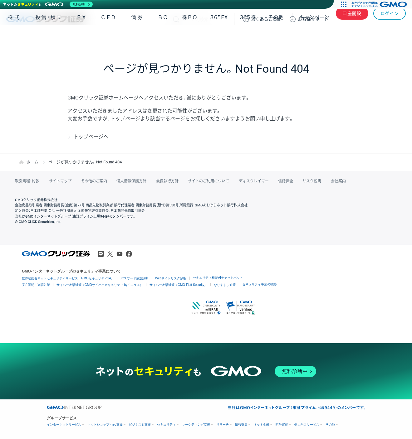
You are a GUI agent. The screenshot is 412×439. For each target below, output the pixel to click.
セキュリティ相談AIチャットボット (218, 277)
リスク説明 (311, 181)
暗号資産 (282, 424)
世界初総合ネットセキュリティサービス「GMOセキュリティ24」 (68, 278)
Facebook (129, 254)
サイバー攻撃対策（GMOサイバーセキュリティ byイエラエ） (99, 285)
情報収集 (241, 424)
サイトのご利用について (207, 181)
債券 (137, 37)
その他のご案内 (94, 181)
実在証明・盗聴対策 (36, 285)
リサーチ (222, 424)
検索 (176, 19)
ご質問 (266, 19)
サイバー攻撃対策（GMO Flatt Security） (178, 285)
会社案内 (337, 181)
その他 (276, 37)
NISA (397, 37)
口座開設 (352, 19)
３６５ (248, 37)
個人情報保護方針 (131, 181)
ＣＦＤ (108, 37)
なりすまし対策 (225, 285)
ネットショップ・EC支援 (105, 424)
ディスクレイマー (253, 181)
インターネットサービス (64, 424)
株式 (14, 37)
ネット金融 (261, 424)
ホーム (32, 162)
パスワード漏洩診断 (134, 278)
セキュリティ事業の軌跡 (259, 284)
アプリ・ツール (358, 37)
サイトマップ (60, 181)
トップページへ (90, 137)
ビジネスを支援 (140, 424)
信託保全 (284, 181)
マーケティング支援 (196, 424)
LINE (101, 254)
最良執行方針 (166, 181)
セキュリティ (166, 424)
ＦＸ (81, 37)
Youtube (119, 254)
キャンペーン (314, 37)
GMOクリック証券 (46, 19)
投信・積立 (49, 37)
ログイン (389, 19)
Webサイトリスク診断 (170, 278)
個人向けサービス (306, 424)
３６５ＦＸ (219, 37)
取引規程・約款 (27, 181)
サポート (313, 19)
